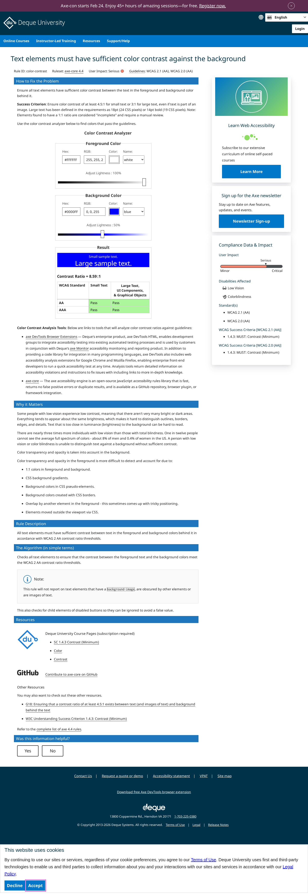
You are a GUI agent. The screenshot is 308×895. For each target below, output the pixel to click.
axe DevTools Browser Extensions (51, 336)
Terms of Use (203, 859)
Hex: (65, 151)
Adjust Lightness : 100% (103, 173)
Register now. (212, 6)
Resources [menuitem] (91, 40)
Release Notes (218, 825)
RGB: (87, 151)
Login (300, 28)
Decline (15, 885)
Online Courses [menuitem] (16, 40)
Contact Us (83, 776)
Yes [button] (28, 751)
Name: (128, 151)
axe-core (32, 380)
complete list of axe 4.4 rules (59, 729)
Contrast (60, 659)
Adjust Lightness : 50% (103, 225)
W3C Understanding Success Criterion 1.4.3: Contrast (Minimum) (76, 718)
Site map (225, 776)
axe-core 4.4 (74, 71)
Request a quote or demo (122, 776)
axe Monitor (79, 348)
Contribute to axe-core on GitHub (71, 674)
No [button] (53, 751)
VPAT (204, 776)
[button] (114, 159)
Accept (35, 885)
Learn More (260, 171)
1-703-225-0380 (185, 816)
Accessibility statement (171, 776)
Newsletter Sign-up (251, 221)
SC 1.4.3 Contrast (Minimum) (76, 642)
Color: (113, 151)
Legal (196, 825)
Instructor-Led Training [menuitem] (56, 40)
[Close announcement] (291, 5)
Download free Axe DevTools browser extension (154, 792)
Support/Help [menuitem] (118, 40)
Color (58, 650)
